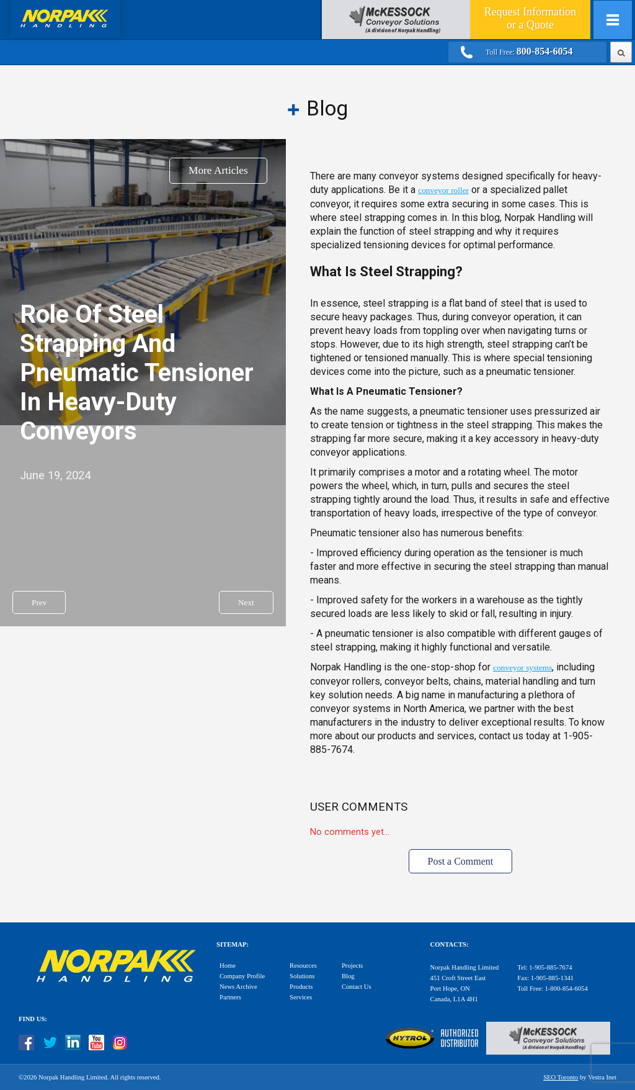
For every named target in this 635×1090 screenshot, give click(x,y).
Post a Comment (461, 861)
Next (246, 602)
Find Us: (33, 1019)
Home (228, 965)
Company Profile (242, 976)
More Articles (218, 170)
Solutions (302, 976)
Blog (348, 976)
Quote (530, 18)
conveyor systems (522, 667)
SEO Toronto (560, 1077)
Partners (230, 997)
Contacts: (449, 944)
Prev (39, 602)
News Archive (238, 986)
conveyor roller (443, 190)
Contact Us (356, 986)
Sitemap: (232, 944)
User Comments (358, 807)
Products (301, 986)
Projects (352, 965)
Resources (303, 965)
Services (301, 997)
